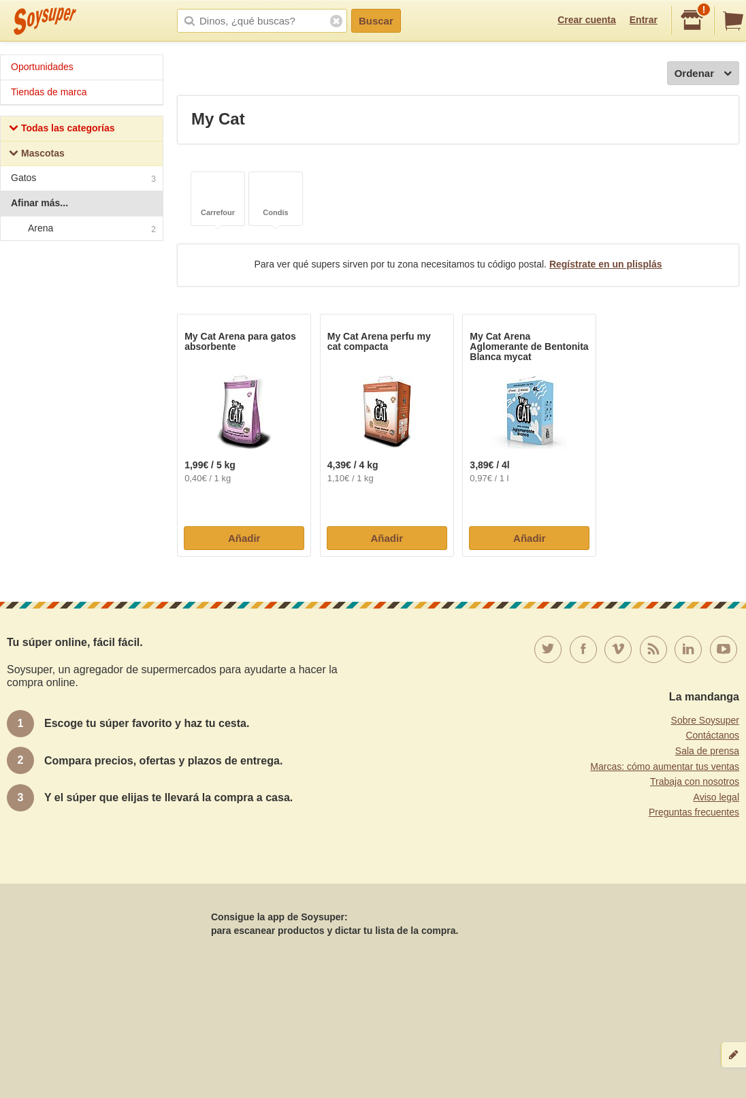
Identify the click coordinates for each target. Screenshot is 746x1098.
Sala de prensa (707, 750)
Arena (81, 228)
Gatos (83, 179)
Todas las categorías (61, 130)
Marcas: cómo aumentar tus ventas (664, 766)
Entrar (644, 19)
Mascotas (37, 155)
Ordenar (703, 73)
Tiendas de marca (49, 91)
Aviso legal (716, 797)
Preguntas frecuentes (694, 812)
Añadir (244, 538)
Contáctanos (712, 735)
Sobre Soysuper (705, 720)
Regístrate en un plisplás (605, 264)
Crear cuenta (586, 19)
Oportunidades (42, 66)
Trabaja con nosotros (694, 781)
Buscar (376, 21)
